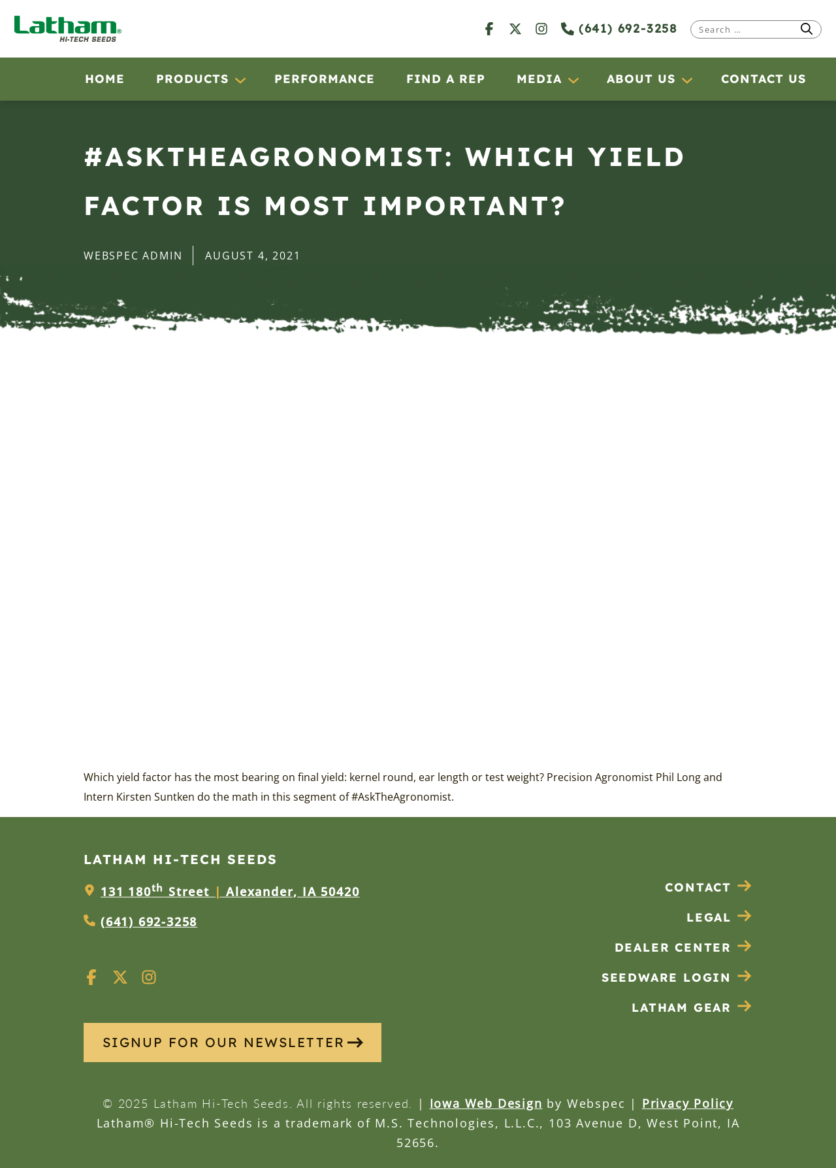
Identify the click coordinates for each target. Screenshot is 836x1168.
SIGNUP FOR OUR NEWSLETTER (233, 1042)
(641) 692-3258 (619, 28)
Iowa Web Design (486, 1103)
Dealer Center (683, 947)
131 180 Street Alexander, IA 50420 (230, 891)
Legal (719, 917)
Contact (708, 887)
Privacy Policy (687, 1103)
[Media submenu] (573, 79)
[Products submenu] (239, 79)
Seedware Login (677, 977)
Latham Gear (682, 1007)
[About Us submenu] (686, 79)
